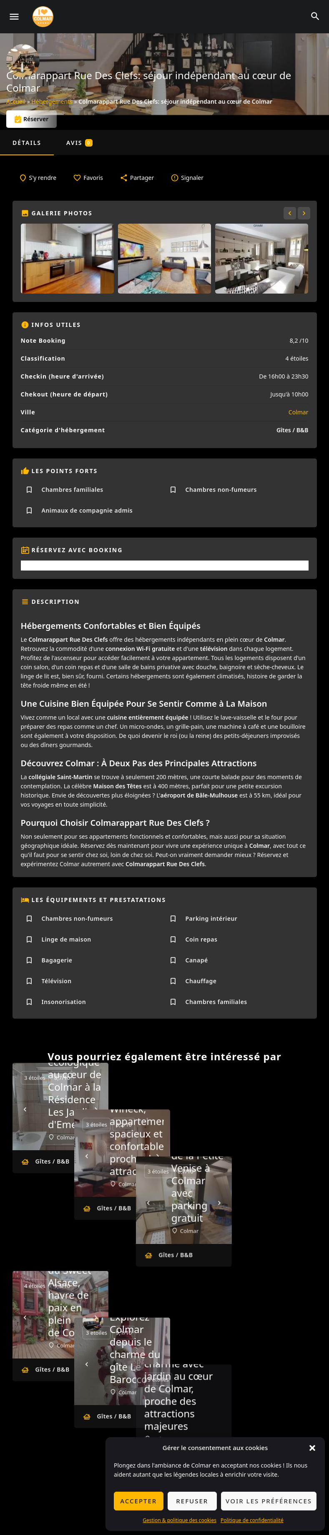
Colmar (299, 412)
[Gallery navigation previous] (291, 213)
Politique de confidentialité (252, 1520)
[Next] (96, 1109)
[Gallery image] (67, 258)
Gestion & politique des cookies (179, 1520)
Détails (27, 143)
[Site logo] (44, 16)
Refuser (192, 1501)
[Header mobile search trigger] (315, 16)
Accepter (138, 1501)
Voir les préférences (269, 1501)
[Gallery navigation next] (305, 213)
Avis (79, 143)
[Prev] (25, 1109)
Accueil (15, 101)
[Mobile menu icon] (14, 16)
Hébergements (52, 101)
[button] (312, 1448)
